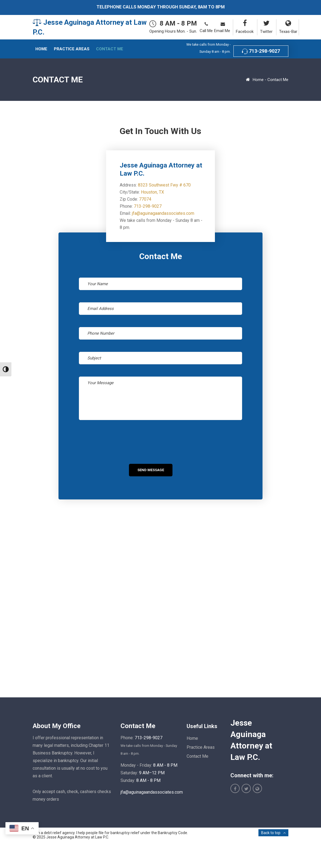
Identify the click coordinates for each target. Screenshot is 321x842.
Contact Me (197, 756)
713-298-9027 (261, 51)
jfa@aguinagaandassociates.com (163, 213)
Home (258, 79)
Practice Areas (201, 747)
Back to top (270, 833)
